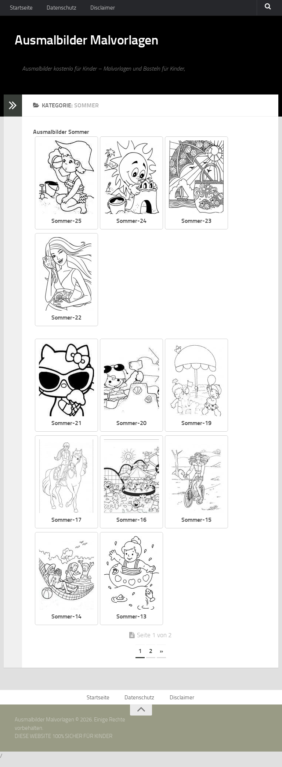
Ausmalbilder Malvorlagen (99, 44)
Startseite (21, 9)
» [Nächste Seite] (161, 655)
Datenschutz (59, 9)
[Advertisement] (188, 289)
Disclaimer (97, 9)
